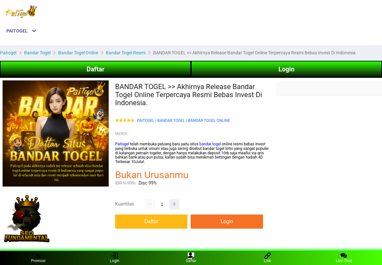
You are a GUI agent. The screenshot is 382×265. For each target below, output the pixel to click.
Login (286, 69)
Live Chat (344, 257)
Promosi (38, 257)
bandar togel (210, 144)
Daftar (95, 69)
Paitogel (122, 144)
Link (267, 257)
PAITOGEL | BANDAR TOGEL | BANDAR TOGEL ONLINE (183, 121)
